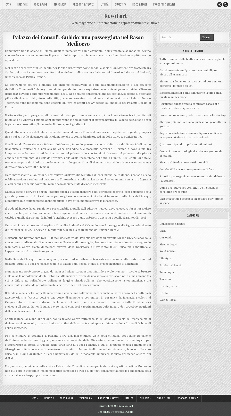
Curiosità (120, 4)
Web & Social (167, 299)
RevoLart (115, 15)
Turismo (165, 279)
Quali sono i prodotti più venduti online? (185, 144)
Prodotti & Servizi (83, 4)
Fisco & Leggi (139, 4)
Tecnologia (60, 4)
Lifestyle (22, 4)
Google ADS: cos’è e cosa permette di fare (186, 169)
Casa (8, 4)
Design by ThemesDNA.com (115, 411)
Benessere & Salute (172, 223)
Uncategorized (169, 286)
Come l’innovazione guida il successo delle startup (192, 115)
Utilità (104, 4)
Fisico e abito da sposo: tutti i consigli (183, 162)
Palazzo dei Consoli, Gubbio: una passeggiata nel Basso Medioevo (78, 40)
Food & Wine (40, 4)
